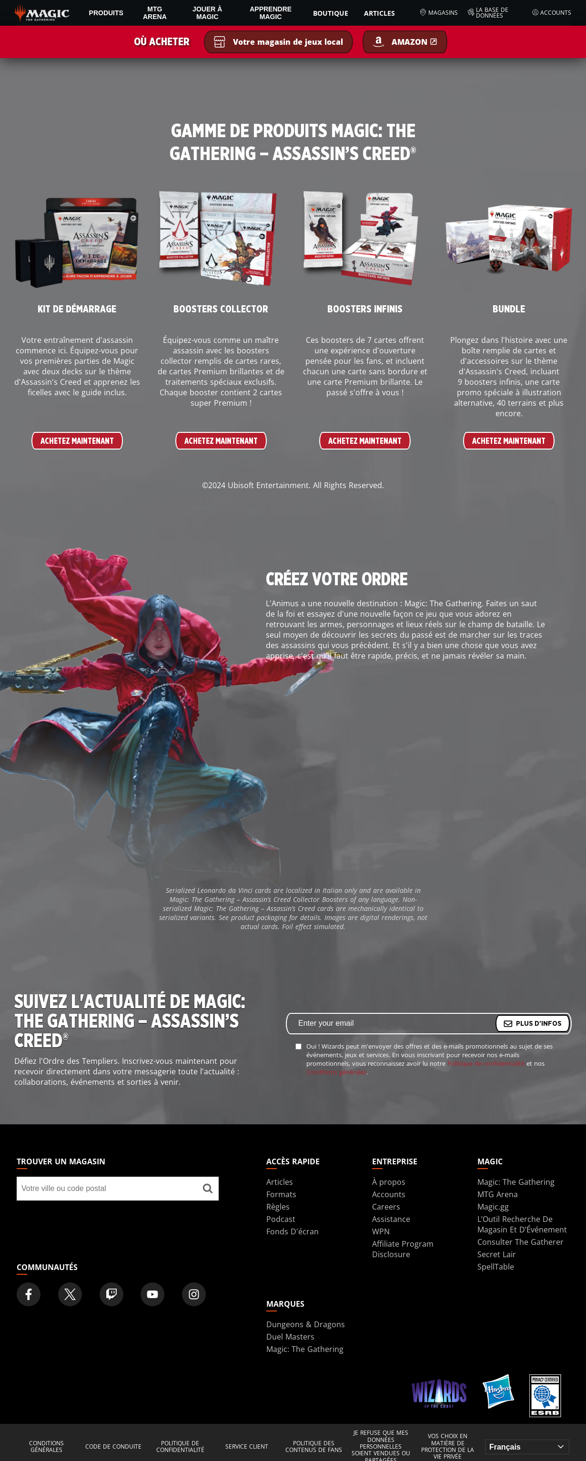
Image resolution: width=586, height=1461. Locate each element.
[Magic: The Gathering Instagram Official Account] (194, 1294)
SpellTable (495, 1266)
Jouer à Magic (207, 12)
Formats (281, 1194)
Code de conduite (113, 1446)
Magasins (438, 13)
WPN (381, 1231)
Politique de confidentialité (486, 1063)
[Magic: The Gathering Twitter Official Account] (70, 1294)
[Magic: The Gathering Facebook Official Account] (28, 1294)
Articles (379, 13)
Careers (386, 1206)
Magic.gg (493, 1206)
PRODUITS (106, 13)
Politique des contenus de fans (313, 1447)
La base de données (488, 13)
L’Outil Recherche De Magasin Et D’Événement (522, 1224)
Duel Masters (290, 1336)
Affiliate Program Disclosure (403, 1249)
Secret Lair (496, 1254)
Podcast (280, 1219)
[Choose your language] (527, 1447)
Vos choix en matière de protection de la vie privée (447, 1447)
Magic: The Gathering (516, 1182)
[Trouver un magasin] (208, 1189)
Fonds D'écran (292, 1231)
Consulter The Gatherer (520, 1242)
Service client (246, 1446)
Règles (278, 1206)
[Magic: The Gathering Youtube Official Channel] (152, 1294)
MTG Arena (155, 12)
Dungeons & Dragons (305, 1324)
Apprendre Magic (271, 12)
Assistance (391, 1219)
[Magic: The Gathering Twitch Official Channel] (111, 1294)
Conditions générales (336, 1072)
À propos (388, 1182)
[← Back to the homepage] (42, 12)
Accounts (552, 13)
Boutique (330, 13)
